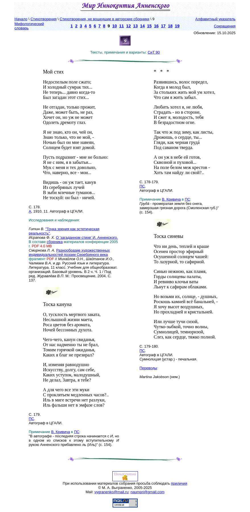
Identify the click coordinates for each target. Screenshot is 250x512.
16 (156, 26)
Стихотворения (43, 19)
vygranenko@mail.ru (111, 492)
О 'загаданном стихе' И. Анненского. (87, 237)
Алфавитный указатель (215, 19)
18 (170, 26)
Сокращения (224, 26)
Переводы (148, 368)
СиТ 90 (154, 52)
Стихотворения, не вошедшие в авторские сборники (104, 19)
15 (149, 26)
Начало (21, 19)
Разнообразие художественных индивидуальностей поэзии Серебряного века (69, 252)
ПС (31, 419)
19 (177, 26)
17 (163, 26)
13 (135, 26)
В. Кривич (59, 432)
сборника (55, 242)
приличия (179, 483)
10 (114, 26)
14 (142, 26)
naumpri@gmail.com (147, 492)
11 (121, 26)
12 (128, 26)
